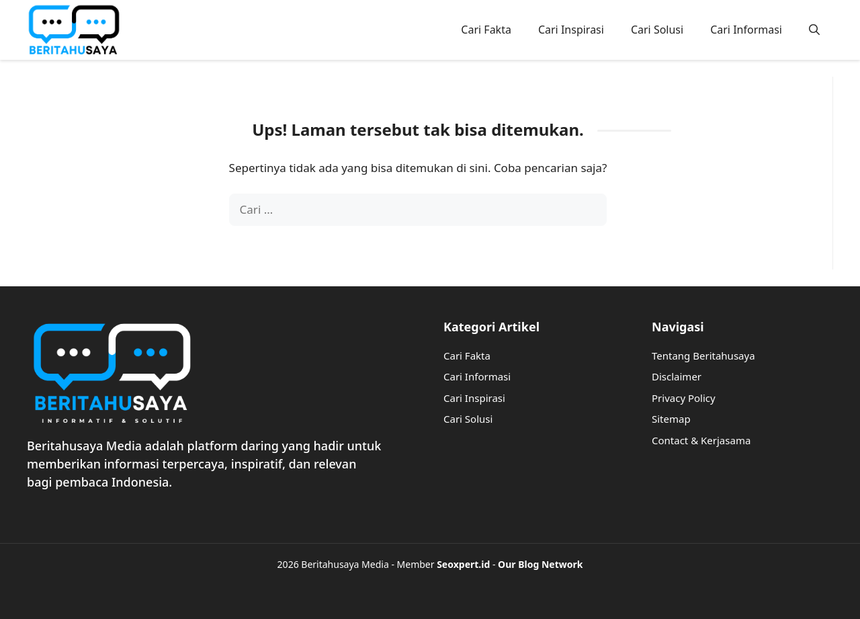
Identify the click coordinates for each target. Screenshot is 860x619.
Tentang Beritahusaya (703, 355)
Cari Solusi (657, 29)
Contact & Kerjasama (701, 440)
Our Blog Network (540, 564)
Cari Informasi (746, 29)
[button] (814, 29)
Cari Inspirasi (571, 29)
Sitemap (671, 418)
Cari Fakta (486, 29)
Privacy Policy (684, 398)
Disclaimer (676, 376)
